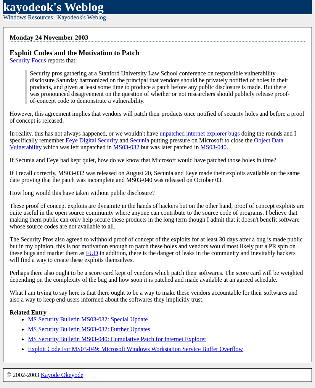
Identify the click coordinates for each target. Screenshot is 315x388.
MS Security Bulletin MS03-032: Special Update (88, 319)
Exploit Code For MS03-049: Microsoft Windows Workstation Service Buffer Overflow (135, 349)
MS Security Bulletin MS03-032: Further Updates (89, 329)
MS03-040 (214, 147)
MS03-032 (126, 147)
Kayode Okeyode (62, 375)
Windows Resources (28, 17)
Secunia (139, 140)
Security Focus (28, 60)
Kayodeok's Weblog (81, 17)
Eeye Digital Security (92, 140)
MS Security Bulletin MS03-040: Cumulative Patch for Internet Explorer (117, 339)
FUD (92, 253)
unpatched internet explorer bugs (200, 133)
